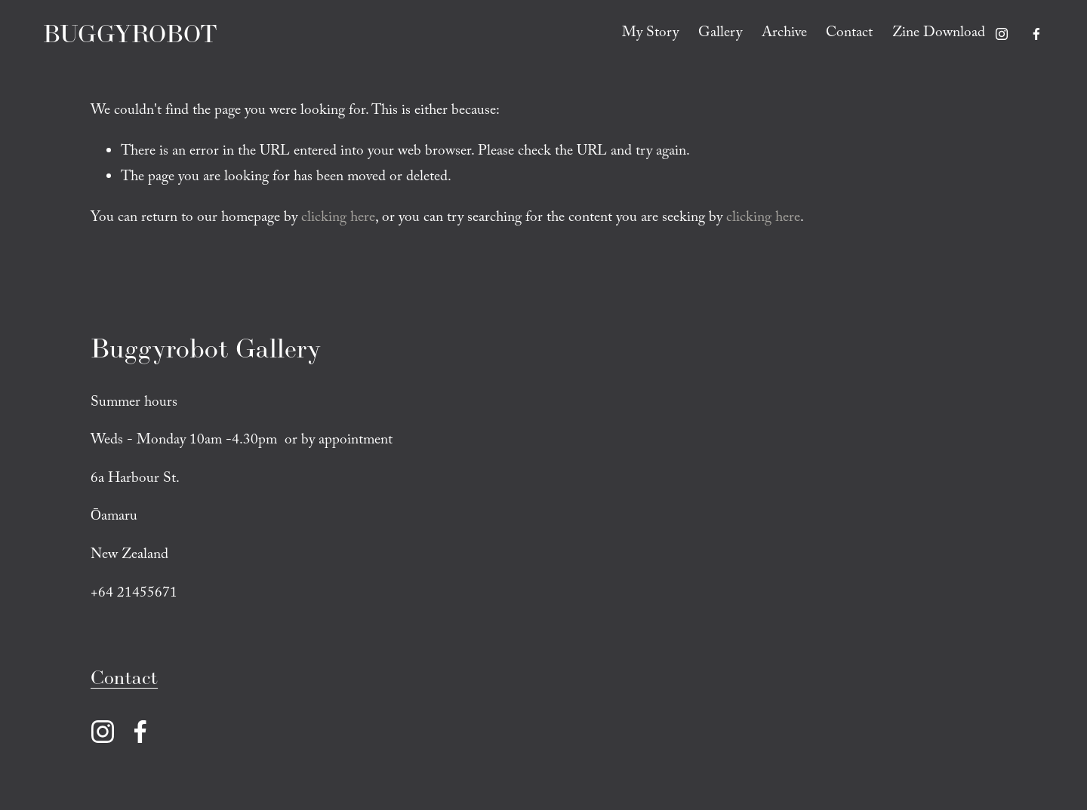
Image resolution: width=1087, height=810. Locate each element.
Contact (849, 34)
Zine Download (938, 34)
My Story (649, 34)
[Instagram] (1001, 33)
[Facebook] (1035, 33)
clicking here (338, 219)
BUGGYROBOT (131, 34)
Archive (783, 34)
